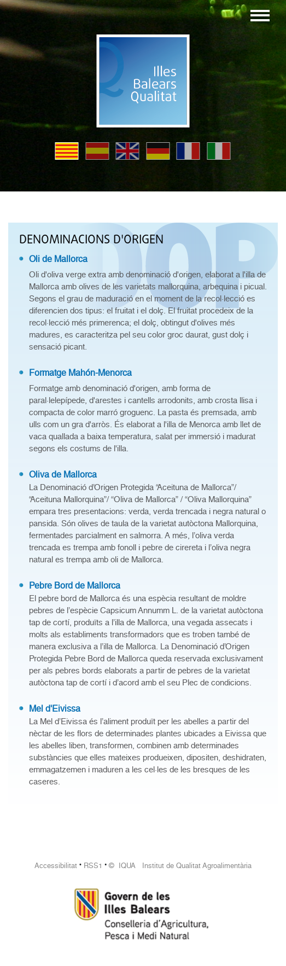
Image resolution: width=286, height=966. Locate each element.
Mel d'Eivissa (54, 708)
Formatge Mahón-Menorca (80, 373)
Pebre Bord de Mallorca (74, 585)
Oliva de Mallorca (63, 474)
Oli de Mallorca (58, 259)
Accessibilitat (55, 866)
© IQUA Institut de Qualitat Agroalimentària (180, 866)
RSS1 (93, 866)
